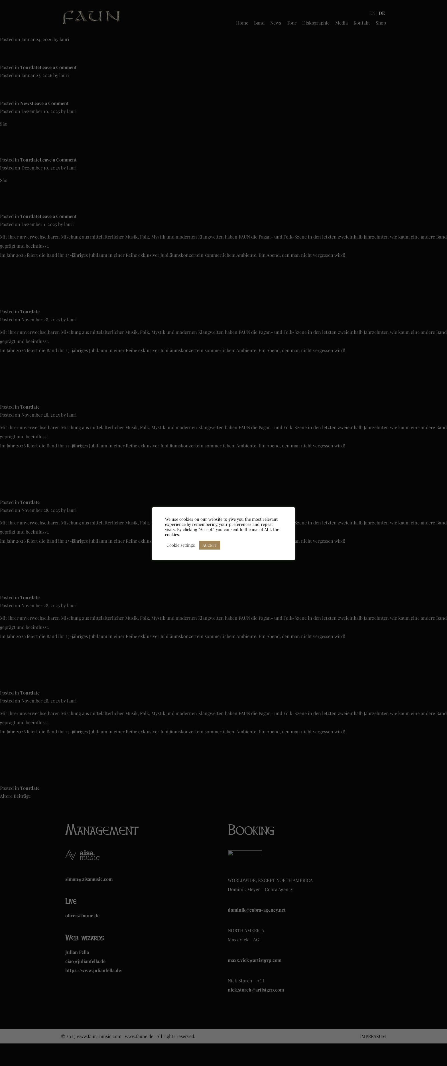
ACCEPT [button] (210, 545)
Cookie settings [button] (180, 545)
